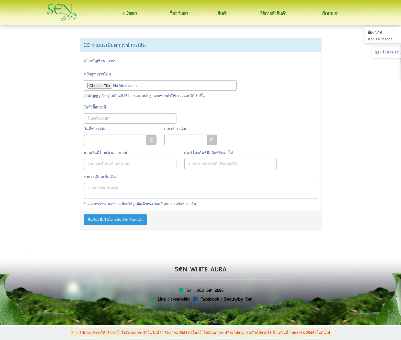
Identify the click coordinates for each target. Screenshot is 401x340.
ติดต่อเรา (330, 13)
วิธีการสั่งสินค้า (273, 13)
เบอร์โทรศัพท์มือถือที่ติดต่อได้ (208, 152)
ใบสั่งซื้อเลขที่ (95, 107)
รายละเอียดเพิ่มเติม (100, 176)
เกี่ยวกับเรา (178, 13)
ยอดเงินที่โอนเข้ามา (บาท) (105, 152)
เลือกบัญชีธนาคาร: (99, 61)
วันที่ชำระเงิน (94, 128)
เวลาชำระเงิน (175, 128)
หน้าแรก (130, 13)
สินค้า (222, 13)
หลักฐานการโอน (97, 74)
